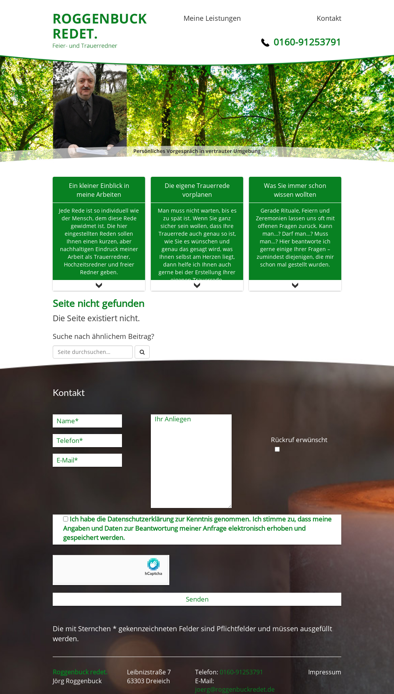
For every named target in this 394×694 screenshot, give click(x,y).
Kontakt (329, 18)
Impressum (324, 672)
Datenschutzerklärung (140, 519)
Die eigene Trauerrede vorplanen (197, 190)
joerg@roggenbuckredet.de (235, 689)
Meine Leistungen (212, 18)
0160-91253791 (241, 672)
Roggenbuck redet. (100, 30)
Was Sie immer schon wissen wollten (295, 190)
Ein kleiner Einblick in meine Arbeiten (99, 190)
